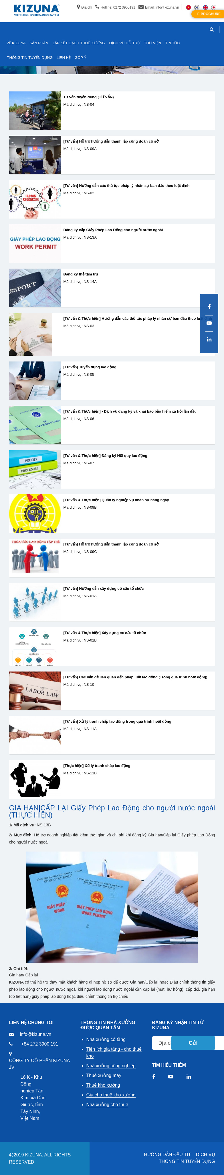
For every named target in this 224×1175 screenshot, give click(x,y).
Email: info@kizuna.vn (158, 7)
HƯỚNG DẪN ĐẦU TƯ (167, 1154)
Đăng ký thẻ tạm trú (81, 274)
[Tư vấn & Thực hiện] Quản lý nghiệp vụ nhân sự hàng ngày (116, 500)
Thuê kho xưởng (103, 1085)
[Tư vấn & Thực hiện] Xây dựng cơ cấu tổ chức (105, 633)
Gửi (193, 1043)
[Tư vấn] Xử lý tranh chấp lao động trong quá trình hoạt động (117, 722)
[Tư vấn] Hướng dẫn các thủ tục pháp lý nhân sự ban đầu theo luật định (127, 186)
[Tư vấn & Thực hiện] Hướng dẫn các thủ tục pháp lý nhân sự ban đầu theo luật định (138, 319)
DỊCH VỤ (205, 1154)
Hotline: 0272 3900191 (115, 7)
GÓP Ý (80, 57)
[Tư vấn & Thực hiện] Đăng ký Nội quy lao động (106, 456)
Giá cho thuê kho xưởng (111, 1094)
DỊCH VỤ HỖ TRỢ (124, 43)
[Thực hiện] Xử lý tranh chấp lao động (97, 766)
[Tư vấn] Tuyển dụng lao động (90, 367)
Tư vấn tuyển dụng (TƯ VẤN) (89, 97)
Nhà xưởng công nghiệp (111, 1065)
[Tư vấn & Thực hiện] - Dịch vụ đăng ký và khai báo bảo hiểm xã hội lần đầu (130, 411)
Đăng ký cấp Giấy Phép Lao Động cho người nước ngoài (113, 230)
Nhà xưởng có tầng (106, 1039)
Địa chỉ (84, 7)
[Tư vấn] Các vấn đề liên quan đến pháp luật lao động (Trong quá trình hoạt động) (135, 677)
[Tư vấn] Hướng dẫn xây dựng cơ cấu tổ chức (104, 589)
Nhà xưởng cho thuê (107, 1104)
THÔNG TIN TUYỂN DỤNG (187, 1161)
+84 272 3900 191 (39, 1044)
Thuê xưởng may (103, 1075)
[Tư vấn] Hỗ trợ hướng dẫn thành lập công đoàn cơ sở (111, 141)
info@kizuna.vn (35, 1034)
